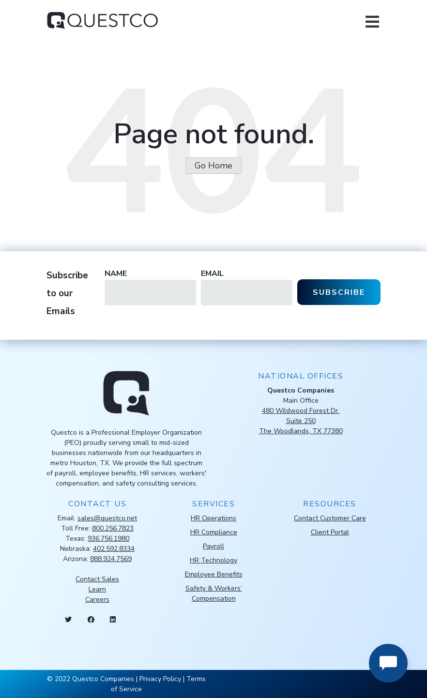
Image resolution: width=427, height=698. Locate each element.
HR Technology (213, 560)
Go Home (213, 165)
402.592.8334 (114, 548)
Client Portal (330, 532)
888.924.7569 (111, 558)
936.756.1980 (108, 538)
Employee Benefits (214, 574)
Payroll (213, 546)
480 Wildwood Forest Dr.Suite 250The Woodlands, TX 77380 (301, 421)
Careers (97, 599)
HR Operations (213, 518)
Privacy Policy (160, 678)
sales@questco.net (107, 518)
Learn (97, 589)
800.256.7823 (113, 528)
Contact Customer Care (330, 518)
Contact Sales (97, 579)
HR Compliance (213, 532)
